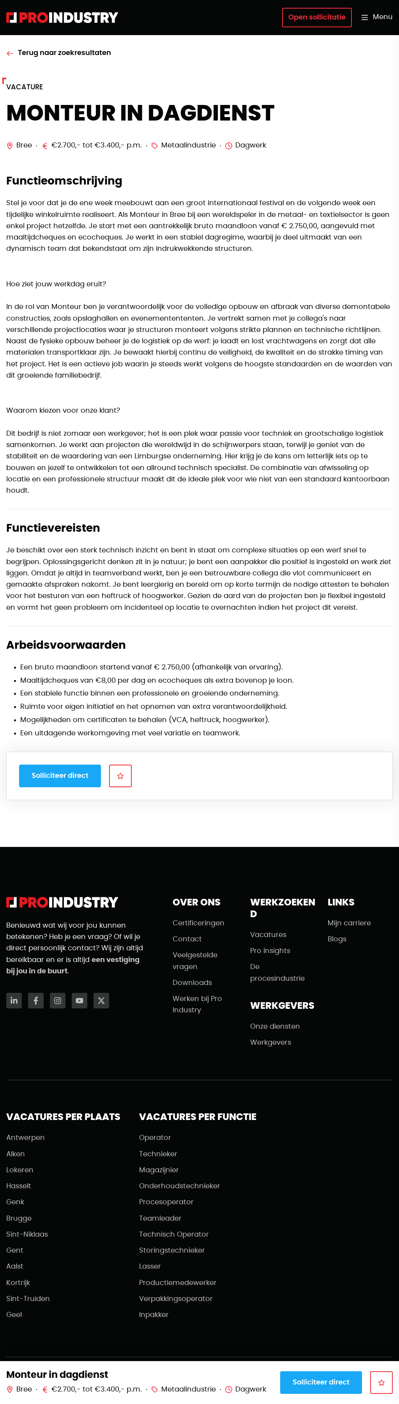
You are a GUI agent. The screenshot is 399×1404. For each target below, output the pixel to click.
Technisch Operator (174, 1234)
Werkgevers (270, 1042)
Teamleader (160, 1218)
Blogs (337, 939)
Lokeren (20, 1170)
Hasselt (18, 1186)
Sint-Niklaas (27, 1234)
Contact (187, 939)
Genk (15, 1202)
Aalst (14, 1266)
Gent (14, 1250)
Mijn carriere (349, 923)
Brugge (19, 1218)
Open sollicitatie (317, 17)
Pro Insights (270, 951)
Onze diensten (275, 1026)
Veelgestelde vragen (195, 961)
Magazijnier (159, 1170)
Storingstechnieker (172, 1250)
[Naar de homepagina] (62, 17)
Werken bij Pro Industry (197, 1005)
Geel (14, 1315)
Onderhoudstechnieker (179, 1186)
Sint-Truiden (28, 1299)
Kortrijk (18, 1283)
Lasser (150, 1266)
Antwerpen (25, 1137)
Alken (15, 1154)
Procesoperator (166, 1202)
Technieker (158, 1154)
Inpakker (154, 1315)
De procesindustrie (277, 973)
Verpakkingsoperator (176, 1299)
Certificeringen (198, 923)
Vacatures (268, 935)
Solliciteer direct (60, 775)
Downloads (192, 983)
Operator (155, 1137)
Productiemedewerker (178, 1283)
